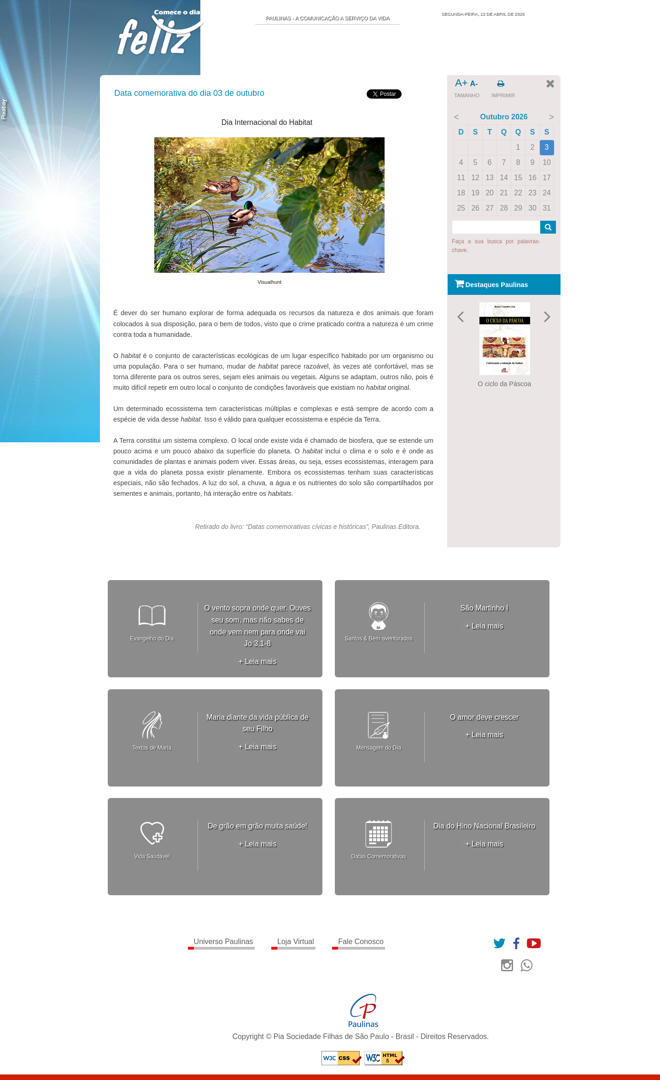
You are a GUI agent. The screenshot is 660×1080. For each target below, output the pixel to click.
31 (547, 208)
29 (518, 208)
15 (518, 178)
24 (547, 193)
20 (489, 193)
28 (504, 208)
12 (475, 178)
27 (489, 208)
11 (461, 178)
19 (475, 193)
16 (532, 178)
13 (489, 178)
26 (475, 208)
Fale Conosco (361, 941)
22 (518, 193)
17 (547, 178)
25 (461, 208)
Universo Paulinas (223, 941)
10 (547, 162)
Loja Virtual (295, 941)
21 (504, 193)
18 (461, 193)
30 (532, 208)
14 (504, 178)
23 (532, 193)
